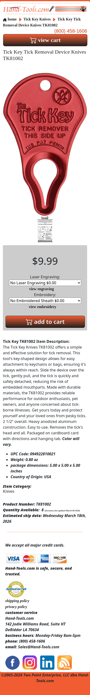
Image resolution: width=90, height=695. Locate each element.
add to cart (45, 321)
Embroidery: (45, 298)
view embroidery (42, 307)
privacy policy (16, 607)
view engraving (41, 289)
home (10, 19)
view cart (45, 40)
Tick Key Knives (37, 19)
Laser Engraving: (45, 280)
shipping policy (17, 601)
